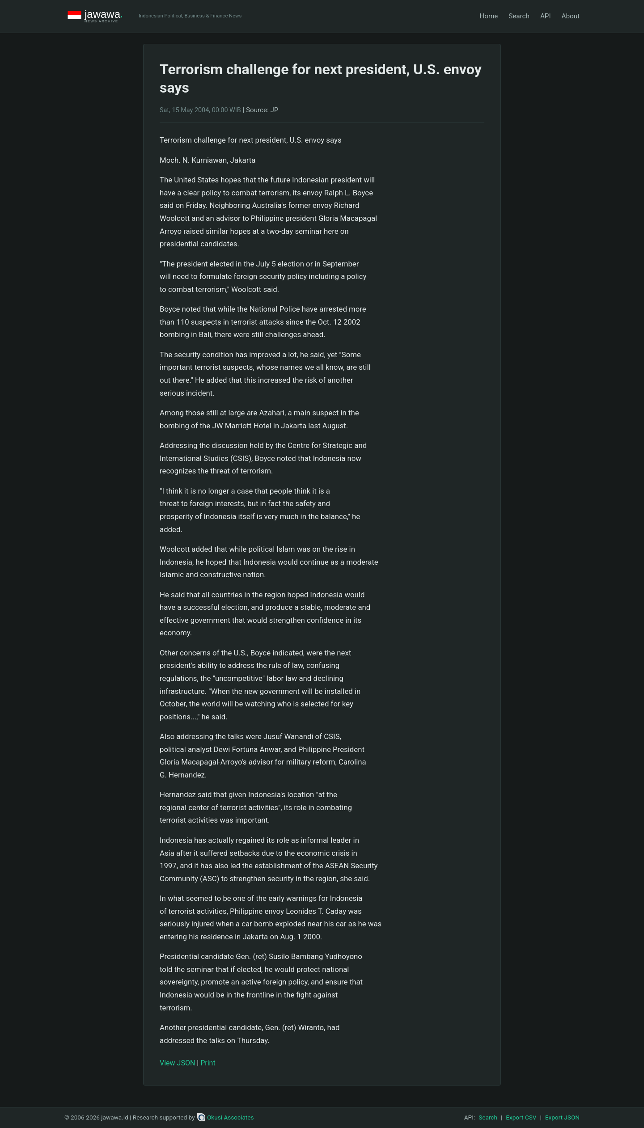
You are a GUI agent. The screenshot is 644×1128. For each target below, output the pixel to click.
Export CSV (521, 1117)
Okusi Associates (225, 1117)
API (545, 16)
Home (488, 16)
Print (207, 1063)
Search (519, 16)
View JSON (177, 1063)
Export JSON (562, 1117)
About (571, 16)
